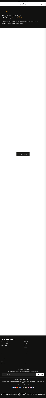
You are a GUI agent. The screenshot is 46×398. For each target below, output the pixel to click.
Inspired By (26, 350)
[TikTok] (4, 345)
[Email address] (19, 374)
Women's (25, 343)
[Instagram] (1, 345)
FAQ (2, 361)
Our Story (25, 356)
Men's (25, 345)
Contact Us (3, 363)
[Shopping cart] (43, 4)
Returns (2, 359)
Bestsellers (26, 341)
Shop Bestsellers (23, 154)
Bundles (25, 347)
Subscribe (40, 374)
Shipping (3, 358)
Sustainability (26, 359)
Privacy (16, 384)
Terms (19, 384)
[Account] (41, 4)
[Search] (39, 4)
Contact (25, 363)
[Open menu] (3, 4)
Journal (25, 358)
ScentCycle (26, 361)
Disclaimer (29, 384)
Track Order (3, 356)
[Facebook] (6, 345)
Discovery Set (26, 349)
